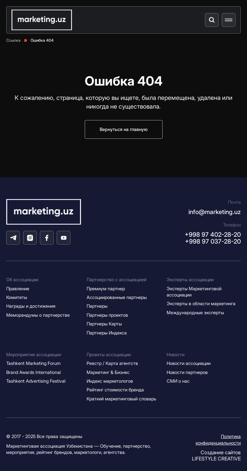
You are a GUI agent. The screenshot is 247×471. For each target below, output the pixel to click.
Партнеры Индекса (107, 333)
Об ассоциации (22, 279)
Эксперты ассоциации (190, 279)
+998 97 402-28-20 (213, 234)
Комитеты (16, 297)
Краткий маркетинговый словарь (121, 399)
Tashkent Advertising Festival (35, 381)
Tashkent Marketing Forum (33, 363)
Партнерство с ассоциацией (116, 279)
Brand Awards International (33, 372)
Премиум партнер (106, 288)
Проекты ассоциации (109, 354)
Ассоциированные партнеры (117, 297)
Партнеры (97, 306)
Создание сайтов (216, 455)
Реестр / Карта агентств (112, 363)
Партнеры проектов (107, 315)
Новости (175, 354)
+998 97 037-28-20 (213, 241)
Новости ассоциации (189, 363)
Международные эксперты (195, 312)
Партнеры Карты (104, 324)
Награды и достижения (30, 306)
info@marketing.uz (214, 212)
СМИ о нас (178, 381)
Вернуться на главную (124, 129)
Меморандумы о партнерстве (38, 315)
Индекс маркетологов (110, 381)
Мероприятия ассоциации (33, 354)
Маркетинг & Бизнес (108, 372)
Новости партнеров (187, 372)
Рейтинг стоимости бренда (115, 390)
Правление (17, 288)
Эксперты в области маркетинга (201, 303)
